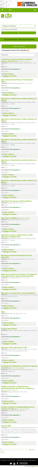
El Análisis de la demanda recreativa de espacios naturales (19, 367)
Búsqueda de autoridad (26, 39)
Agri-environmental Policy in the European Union (17, 81)
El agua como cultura (9, 329)
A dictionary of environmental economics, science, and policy (17, 60)
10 (26, 449)
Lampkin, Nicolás (25, 218)
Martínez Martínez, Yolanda (9, 390)
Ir (18, 33)
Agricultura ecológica (9, 218)
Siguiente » (32, 449)
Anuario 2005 (6, 426)
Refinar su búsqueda (19, 46)
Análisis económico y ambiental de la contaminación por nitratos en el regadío (16, 387)
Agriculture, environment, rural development (18, 293)
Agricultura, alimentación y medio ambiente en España (19, 99)
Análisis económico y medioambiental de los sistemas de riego (17, 408)
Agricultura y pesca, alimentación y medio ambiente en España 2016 (17, 236)
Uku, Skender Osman (23, 409)
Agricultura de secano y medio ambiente (16, 201)
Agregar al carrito (9, 76)
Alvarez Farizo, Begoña (17, 368)
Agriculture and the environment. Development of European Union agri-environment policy (19, 275)
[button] (3, 10)
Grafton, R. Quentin (23, 61)
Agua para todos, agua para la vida (14, 347)
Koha (36, 466)
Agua (3, 312)
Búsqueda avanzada (10, 39)
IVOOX (24, 463)
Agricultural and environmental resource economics (16, 256)
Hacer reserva (8, 74)
